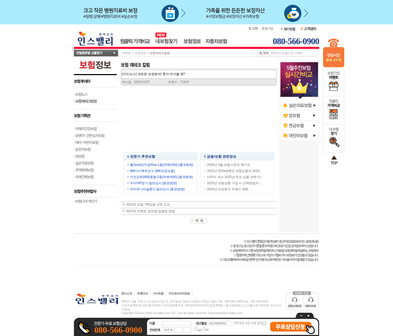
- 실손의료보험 (83, 163)
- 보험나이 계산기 (85, 201)
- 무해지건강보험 (85, 128)
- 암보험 (79, 156)
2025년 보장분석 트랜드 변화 (227, 189)
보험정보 (140, 53)
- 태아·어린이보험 (86, 142)
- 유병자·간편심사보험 (89, 135)
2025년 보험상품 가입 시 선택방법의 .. (234, 183)
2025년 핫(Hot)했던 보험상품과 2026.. (234, 171)
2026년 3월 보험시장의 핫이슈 (228, 165)
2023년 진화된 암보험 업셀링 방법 (150, 211)
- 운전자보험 (82, 149)
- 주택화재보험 (83, 169)
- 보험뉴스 (80, 94)
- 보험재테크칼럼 (85, 101)
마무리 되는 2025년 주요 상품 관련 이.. (234, 177)
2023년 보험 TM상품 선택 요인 (148, 204)
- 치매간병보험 (83, 176)
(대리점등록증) (212, 305)
